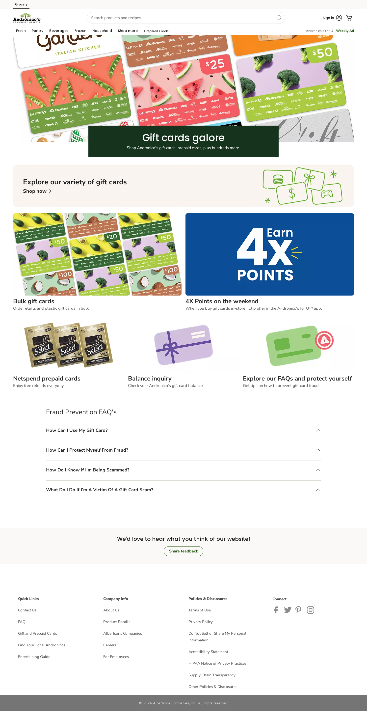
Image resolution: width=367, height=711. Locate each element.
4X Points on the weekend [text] (222, 301)
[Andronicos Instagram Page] (311, 609)
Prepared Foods (156, 31)
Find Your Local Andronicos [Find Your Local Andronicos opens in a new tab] (41, 645)
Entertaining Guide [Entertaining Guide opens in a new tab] (34, 656)
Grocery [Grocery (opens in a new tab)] (21, 4)
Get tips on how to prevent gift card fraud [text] (281, 385)
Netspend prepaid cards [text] (46, 378)
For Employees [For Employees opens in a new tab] (116, 656)
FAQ (22, 621)
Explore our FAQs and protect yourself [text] (297, 378)
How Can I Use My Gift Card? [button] (76, 430)
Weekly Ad (345, 30)
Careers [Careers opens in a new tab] (109, 645)
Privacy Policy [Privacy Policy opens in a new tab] (200, 621)
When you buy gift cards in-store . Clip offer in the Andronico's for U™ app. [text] (253, 308)
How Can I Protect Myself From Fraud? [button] (87, 450)
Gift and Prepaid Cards (37, 633)
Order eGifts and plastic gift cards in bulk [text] (51, 308)
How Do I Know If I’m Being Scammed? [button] (87, 470)
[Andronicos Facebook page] (277, 609)
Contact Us (27, 610)
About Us (111, 610)
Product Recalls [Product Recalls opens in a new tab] (116, 621)
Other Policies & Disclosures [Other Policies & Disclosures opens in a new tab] (212, 686)
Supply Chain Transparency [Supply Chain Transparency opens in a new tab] (212, 675)
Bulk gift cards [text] (33, 301)
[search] (279, 17)
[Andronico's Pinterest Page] (299, 609)
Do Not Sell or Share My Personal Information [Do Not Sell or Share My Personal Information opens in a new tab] (217, 637)
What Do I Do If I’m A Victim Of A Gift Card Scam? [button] (99, 490)
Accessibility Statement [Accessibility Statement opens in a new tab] (208, 651)
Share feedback (183, 551)
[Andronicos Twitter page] (288, 609)
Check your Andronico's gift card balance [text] (165, 385)
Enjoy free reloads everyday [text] (38, 385)
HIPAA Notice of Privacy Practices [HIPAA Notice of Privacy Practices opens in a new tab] (217, 663)
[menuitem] (21, 30)
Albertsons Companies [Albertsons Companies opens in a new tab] (122, 633)
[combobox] (186, 18)
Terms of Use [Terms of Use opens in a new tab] (199, 610)
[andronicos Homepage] (27, 18)
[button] (62, 18)
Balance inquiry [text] (150, 378)
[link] (37, 191)
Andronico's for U (319, 30)
